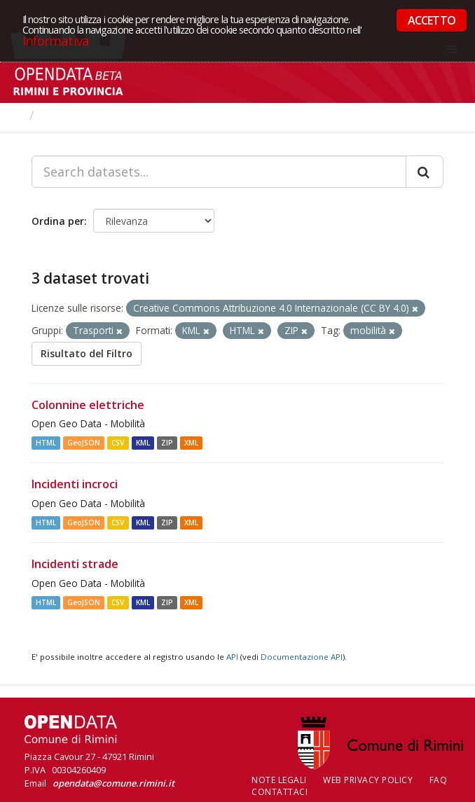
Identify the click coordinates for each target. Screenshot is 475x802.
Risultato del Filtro (86, 353)
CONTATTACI (280, 792)
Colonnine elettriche (88, 405)
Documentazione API (302, 656)
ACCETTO (431, 20)
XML (191, 443)
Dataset (66, 114)
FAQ (438, 780)
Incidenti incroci (75, 484)
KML (143, 443)
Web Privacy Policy (368, 780)
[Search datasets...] (219, 171)
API (232, 656)
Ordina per (58, 221)
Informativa (55, 40)
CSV (117, 443)
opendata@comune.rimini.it (113, 783)
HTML (46, 443)
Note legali (279, 780)
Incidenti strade (75, 564)
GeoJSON (83, 443)
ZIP (167, 443)
